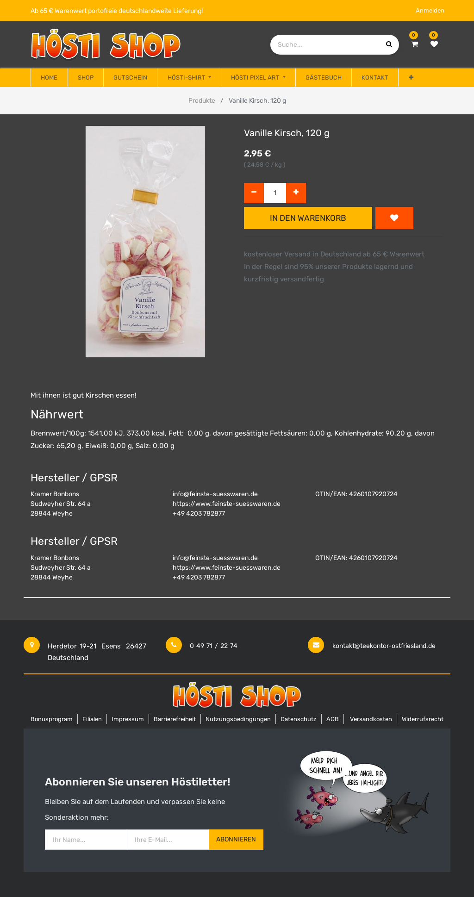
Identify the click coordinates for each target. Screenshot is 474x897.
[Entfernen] (254, 193)
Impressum (128, 719)
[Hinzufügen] (296, 193)
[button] (410, 77)
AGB (332, 719)
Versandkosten (371, 719)
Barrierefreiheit (175, 719)
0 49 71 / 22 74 (213, 646)
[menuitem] (49, 77)
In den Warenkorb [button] (308, 218)
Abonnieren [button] (236, 839)
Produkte (201, 101)
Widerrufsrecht (422, 719)
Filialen (92, 719)
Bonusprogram (52, 719)
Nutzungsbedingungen (238, 719)
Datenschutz (299, 719)
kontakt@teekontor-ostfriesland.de (384, 646)
